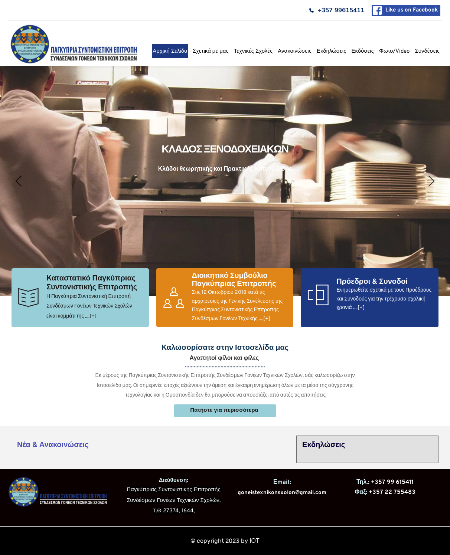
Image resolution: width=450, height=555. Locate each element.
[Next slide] (431, 181)
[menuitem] (170, 51)
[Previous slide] (19, 181)
